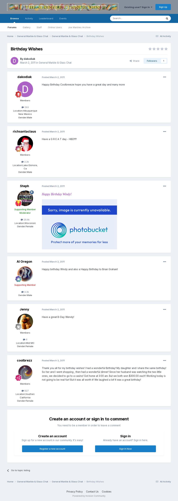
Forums (12, 27)
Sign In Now (125, 448)
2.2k (25, 161)
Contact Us (92, 491)
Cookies (106, 491)
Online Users (55, 27)
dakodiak (29, 58)
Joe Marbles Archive (79, 27)
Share (134, 60)
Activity (29, 18)
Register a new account (52, 448)
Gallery (26, 27)
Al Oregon (24, 261)
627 (25, 390)
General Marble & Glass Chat (55, 62)
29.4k (25, 219)
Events (63, 18)
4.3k (25, 291)
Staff (39, 27)
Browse (14, 20)
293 (25, 107)
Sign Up (163, 7)
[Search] (127, 18)
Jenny (24, 309)
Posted (53, 77)
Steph (24, 186)
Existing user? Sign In (138, 7)
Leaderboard (46, 18)
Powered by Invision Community (89, 496)
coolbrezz (24, 360)
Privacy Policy (75, 491)
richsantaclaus (24, 131)
